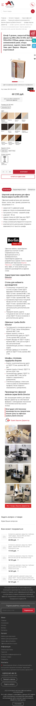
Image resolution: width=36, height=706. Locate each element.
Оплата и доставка (7, 649)
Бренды (3, 628)
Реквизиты (4, 659)
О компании (4, 623)
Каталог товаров (14, 18)
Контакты (4, 630)
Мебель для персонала (8, 636)
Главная (3, 18)
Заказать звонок (9, 679)
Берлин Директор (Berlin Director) (11, 22)
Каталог (3, 625)
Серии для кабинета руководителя (19, 20)
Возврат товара (6, 657)
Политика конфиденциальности (11, 654)
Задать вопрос (9, 684)
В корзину (24, 172)
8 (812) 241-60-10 (32, 4)
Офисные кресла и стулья (9, 643)
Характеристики (19, 189)
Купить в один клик (18, 176)
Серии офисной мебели (8, 641)
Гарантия (4, 652)
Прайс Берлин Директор (20, 420)
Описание (7, 189)
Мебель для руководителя (9, 638)
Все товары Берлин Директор (18, 506)
